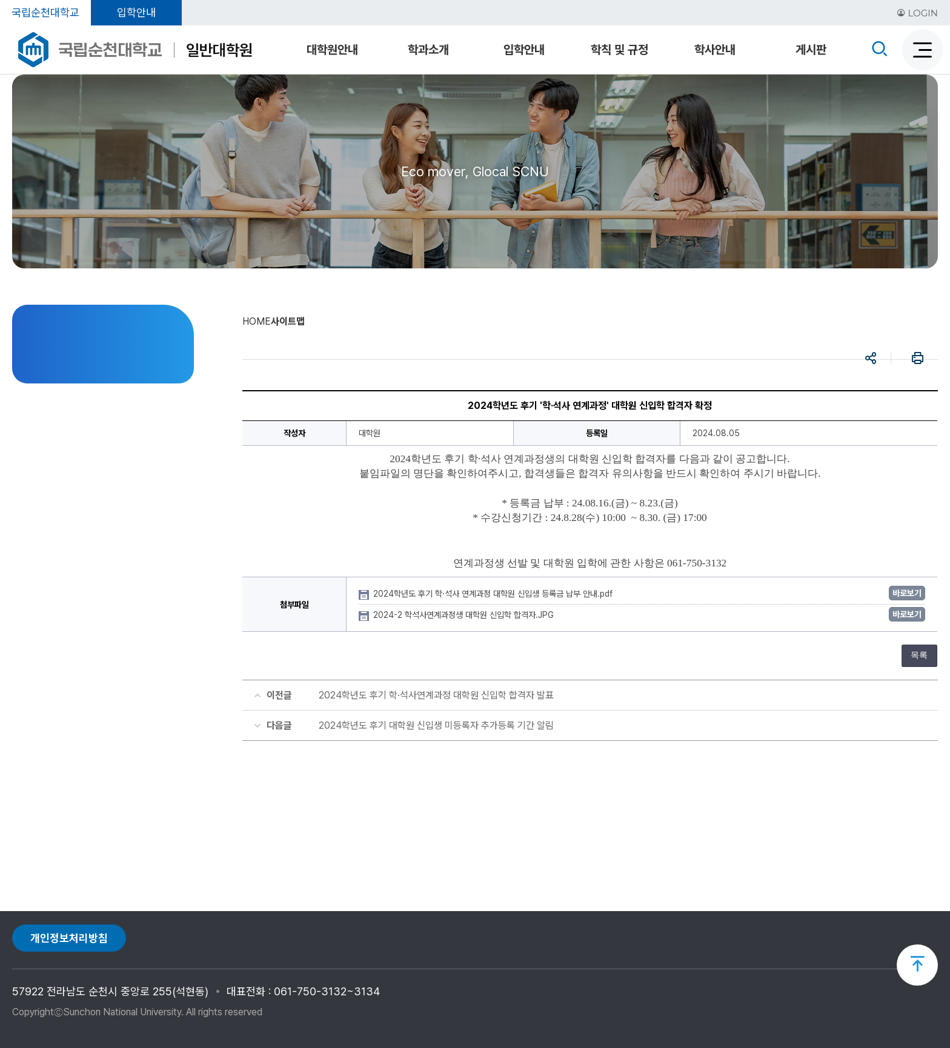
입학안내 (136, 12)
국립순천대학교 (45, 12)
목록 (919, 655)
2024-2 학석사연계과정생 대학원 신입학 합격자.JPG (464, 615)
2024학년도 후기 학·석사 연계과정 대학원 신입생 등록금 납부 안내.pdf (494, 594)
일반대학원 (219, 50)
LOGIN (917, 13)
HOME (256, 321)
